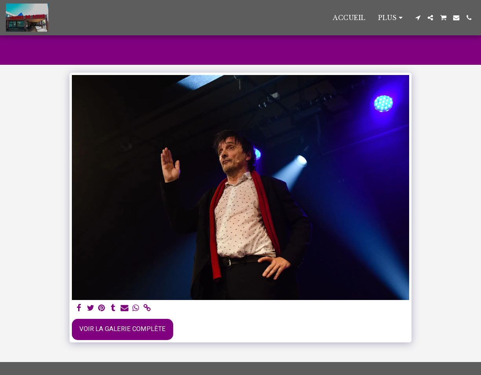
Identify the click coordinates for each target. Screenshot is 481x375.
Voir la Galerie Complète (122, 329)
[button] (418, 18)
